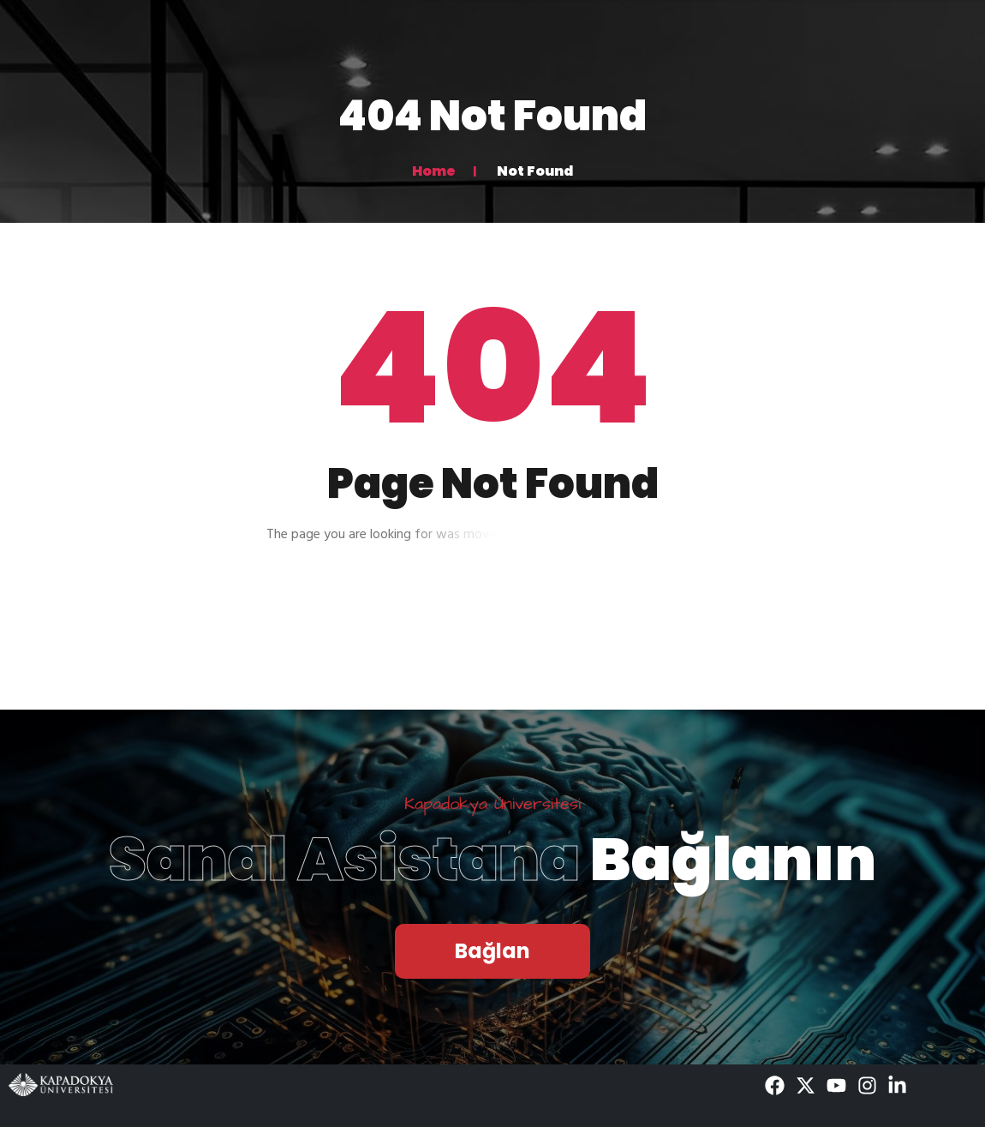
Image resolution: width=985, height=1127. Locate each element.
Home (434, 171)
